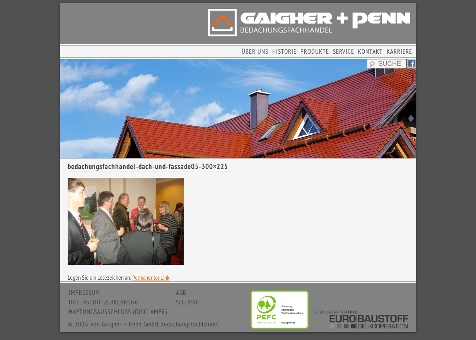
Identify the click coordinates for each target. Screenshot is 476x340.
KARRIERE (399, 51)
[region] (238, 108)
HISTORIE (284, 51)
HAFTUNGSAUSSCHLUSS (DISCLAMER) (118, 312)
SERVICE (343, 51)
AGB (181, 292)
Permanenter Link (150, 277)
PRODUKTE (314, 51)
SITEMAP (187, 302)
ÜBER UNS (255, 51)
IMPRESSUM (84, 292)
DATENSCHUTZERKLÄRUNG (103, 302)
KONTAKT (370, 51)
